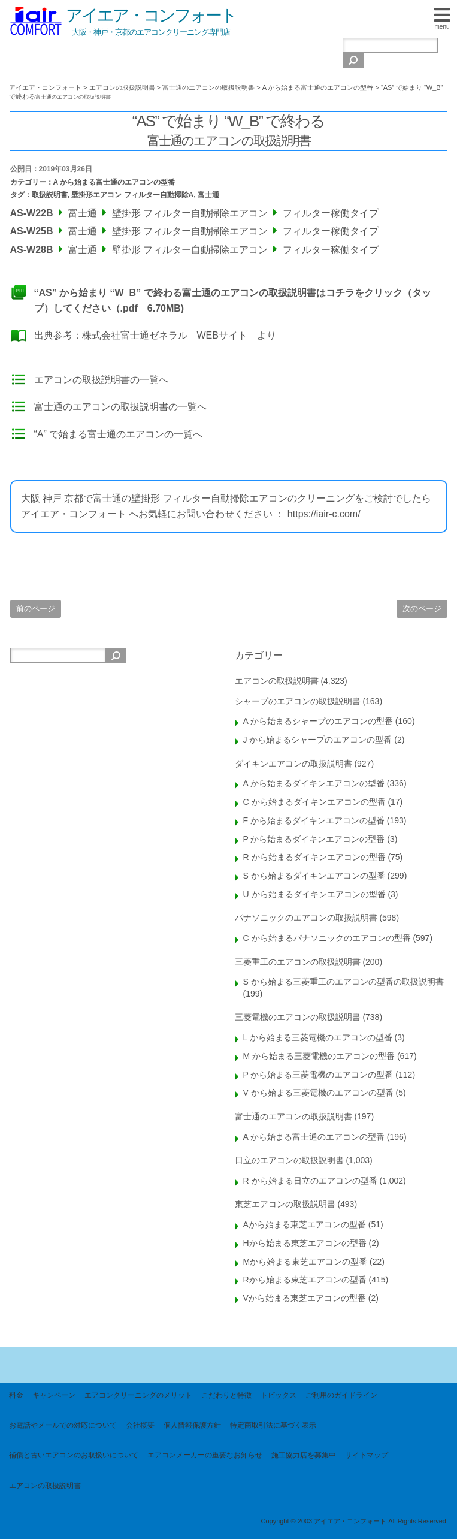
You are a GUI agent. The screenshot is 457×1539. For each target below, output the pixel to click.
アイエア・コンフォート (151, 15)
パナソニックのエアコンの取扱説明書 (306, 917)
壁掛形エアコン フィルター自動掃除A (132, 195)
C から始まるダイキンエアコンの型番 (314, 802)
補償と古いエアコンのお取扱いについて (73, 1455)
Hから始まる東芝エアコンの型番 (305, 1243)
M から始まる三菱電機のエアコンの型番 (319, 1056)
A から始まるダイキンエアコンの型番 (314, 783)
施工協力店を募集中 (303, 1455)
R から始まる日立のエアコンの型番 (310, 1180)
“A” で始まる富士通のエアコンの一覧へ (118, 434)
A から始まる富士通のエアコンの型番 (114, 182)
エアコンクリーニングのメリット (138, 1395)
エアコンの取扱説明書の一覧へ (101, 380)
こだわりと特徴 (226, 1395)
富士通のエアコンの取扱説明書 (293, 1116)
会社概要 (140, 1425)
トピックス (278, 1395)
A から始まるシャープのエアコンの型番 (318, 721)
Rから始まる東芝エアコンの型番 (305, 1279)
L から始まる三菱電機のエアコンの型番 (317, 1037)
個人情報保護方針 (192, 1425)
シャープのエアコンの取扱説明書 (298, 701)
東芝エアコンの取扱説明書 (285, 1204)
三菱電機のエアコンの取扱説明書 (298, 1017)
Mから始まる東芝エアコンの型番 (305, 1261)
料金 (16, 1395)
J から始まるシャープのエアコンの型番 (317, 739)
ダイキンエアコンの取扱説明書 (293, 763)
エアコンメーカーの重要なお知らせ (204, 1455)
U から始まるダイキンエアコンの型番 (314, 894)
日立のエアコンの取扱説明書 (289, 1160)
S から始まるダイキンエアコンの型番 (314, 875)
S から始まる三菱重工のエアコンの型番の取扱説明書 (343, 981)
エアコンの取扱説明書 (277, 681)
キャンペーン (53, 1395)
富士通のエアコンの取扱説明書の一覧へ (120, 407)
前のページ (35, 608)
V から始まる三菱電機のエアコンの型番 (318, 1092)
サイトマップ (366, 1455)
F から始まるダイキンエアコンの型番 (314, 820)
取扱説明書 (50, 195)
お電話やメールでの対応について (63, 1425)
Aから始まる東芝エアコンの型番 (304, 1224)
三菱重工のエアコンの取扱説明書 (298, 962)
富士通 (208, 195)
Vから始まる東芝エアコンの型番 (304, 1298)
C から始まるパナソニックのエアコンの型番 (327, 938)
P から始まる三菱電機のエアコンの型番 (318, 1074)
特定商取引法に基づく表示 (273, 1425)
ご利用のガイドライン (341, 1395)
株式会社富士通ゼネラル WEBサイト (164, 335)
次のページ (421, 608)
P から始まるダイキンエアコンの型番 (314, 839)
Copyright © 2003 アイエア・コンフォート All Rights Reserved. (354, 1521)
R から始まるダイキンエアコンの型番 (314, 857)
